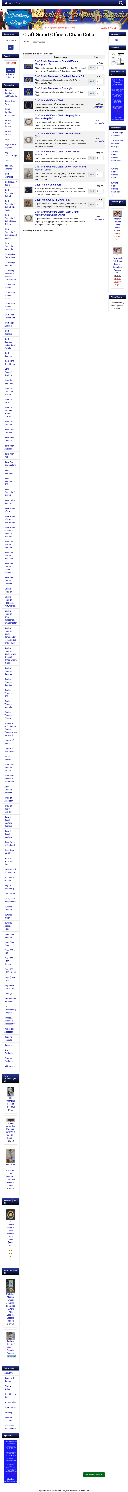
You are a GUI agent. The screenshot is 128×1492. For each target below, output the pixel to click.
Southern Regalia (61, 1490)
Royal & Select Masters (8, 834)
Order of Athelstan (8, 799)
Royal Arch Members (9, 381)
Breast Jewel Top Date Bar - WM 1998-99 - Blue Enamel (10, 1128)
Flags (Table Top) (9, 979)
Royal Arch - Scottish (9, 431)
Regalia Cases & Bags (10, 154)
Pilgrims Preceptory (9, 887)
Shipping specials (8, 1038)
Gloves (7, 161)
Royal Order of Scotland (9, 843)
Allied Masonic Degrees (8, 790)
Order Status (10, 1407)
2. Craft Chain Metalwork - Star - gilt (117, 144)
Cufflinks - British (8, 916)
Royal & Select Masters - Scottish (8, 821)
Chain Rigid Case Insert (48, 184)
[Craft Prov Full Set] (10, 1461)
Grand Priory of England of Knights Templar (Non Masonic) (10, 729)
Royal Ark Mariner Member (8, 544)
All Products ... (9, 1067)
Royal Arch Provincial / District (9, 391)
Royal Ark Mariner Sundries (8, 581)
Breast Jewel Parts (10, 102)
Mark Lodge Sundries (9, 501)
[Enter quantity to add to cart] (100, 67)
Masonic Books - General (8, 123)
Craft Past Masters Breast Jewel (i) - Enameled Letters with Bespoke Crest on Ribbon (10, 1300)
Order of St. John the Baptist (9, 767)
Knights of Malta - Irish (9, 750)
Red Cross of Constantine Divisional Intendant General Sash (10, 1168)
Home (9, 3)
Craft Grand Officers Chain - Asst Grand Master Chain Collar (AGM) (57, 213)
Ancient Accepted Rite (8, 861)
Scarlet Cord (9, 893)
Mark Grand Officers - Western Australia (9, 532)
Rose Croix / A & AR (9, 851)
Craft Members (8, 175)
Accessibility (10, 1402)
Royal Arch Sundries (9, 423)
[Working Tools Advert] (117, 58)
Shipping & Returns (9, 1379)
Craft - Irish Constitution (9, 316)
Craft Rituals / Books (10, 183)
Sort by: (25, 41)
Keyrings (8, 993)
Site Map (8, 1412)
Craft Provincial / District (9, 193)
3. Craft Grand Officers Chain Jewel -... (116, 158)
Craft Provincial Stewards (8, 246)
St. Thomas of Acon (9, 879)
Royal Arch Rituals (9, 401)
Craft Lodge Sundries (9, 264)
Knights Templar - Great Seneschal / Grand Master (10, 617)
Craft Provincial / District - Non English (10, 205)
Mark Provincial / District (9, 492)
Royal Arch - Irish (9, 455)
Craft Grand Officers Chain (49, 100)
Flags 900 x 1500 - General (9, 961)
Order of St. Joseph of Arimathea (9, 779)
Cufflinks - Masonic (8, 908)
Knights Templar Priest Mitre (117, 220)
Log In (19, 3)
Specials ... (9, 1045)
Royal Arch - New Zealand (10, 463)
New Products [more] (10, 1078)
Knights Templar (8, 590)
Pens (6, 139)
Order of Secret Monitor (8, 809)
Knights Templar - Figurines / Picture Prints (10, 601)
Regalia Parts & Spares (10, 146)
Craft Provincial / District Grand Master (10, 233)
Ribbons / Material (8, 167)
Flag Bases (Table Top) (9, 987)
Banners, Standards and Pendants (10, 93)
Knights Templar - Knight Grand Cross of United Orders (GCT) (10, 655)
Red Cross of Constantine (10, 871)
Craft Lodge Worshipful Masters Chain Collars (10, 275)
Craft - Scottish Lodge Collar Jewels (10, 343)
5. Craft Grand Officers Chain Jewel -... (116, 189)
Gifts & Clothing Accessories (9, 112)
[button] (121, 3)
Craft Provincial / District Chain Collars (10, 219)
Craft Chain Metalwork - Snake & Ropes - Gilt (60, 76)
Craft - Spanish (8, 354)
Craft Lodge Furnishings (9, 256)
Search (11, 70)
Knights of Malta (9, 742)
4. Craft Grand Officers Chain (114, 173)
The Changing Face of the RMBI (10, 1097)
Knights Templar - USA (8, 693)
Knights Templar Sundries (8, 671)
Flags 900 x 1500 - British (10, 970)
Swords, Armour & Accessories (9, 1021)
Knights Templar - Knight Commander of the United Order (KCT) (10, 635)
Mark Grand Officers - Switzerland (9, 519)
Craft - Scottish (8, 332)
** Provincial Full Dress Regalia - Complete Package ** (117, 260)
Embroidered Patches (10, 1000)
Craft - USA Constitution (9, 362)
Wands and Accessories (9, 1030)
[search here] (10, 62)
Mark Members (8, 471)
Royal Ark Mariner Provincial (8, 555)
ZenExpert (85, 1490)
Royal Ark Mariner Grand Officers (8, 568)
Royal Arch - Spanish (9, 439)
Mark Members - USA (9, 481)
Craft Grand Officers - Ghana (9, 295)
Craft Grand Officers (9, 286)
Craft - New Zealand (9, 324)
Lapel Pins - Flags (9, 943)
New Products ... (9, 1051)
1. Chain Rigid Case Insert (117, 134)
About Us (8, 1373)
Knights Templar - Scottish (8, 682)
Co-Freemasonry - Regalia (10, 1010)
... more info (98, 107)
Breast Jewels (7, 758)
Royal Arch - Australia (9, 447)
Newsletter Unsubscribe (10, 1427)
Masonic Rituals (8, 133)
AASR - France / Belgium (8, 372)
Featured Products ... (9, 1059)
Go (10, 47)
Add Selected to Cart (94, 1474)
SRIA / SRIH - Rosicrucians (10, 900)
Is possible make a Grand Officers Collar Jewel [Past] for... (10, 1228)
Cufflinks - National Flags (8, 926)
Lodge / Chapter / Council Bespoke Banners (10, 1343)
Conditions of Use (10, 1395)
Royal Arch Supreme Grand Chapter (9, 412)
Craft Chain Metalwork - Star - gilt (53, 88)
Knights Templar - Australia (8, 704)
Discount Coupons (8, 1419)
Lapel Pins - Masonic (9, 935)
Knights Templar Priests (8, 715)
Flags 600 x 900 (9, 951)
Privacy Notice (7, 1387)
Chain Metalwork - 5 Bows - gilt (52, 199)
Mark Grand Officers (9, 510)
